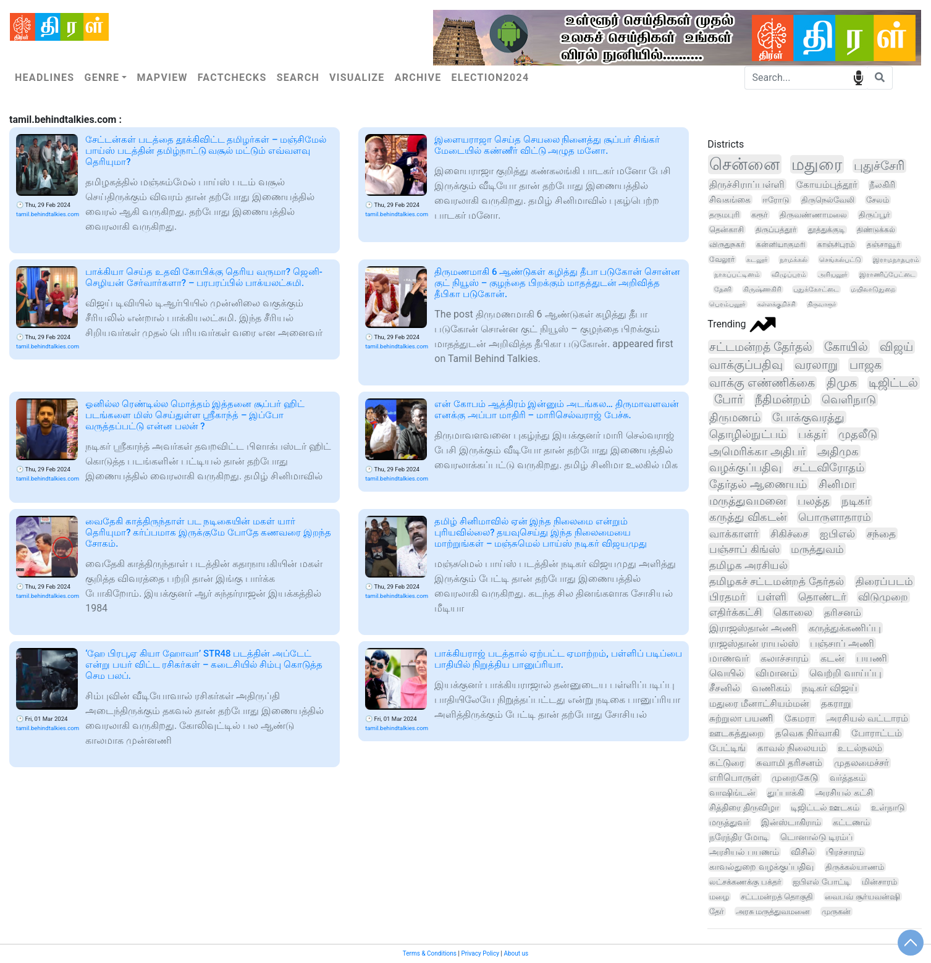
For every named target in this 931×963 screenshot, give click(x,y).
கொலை (792, 612)
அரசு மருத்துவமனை (773, 911)
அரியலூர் (833, 275)
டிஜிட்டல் (893, 383)
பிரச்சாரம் (845, 852)
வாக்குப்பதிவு (746, 365)
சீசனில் (724, 688)
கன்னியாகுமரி (781, 244)
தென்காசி (726, 229)
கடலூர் (757, 259)
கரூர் (759, 214)
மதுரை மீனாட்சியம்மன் (759, 703)
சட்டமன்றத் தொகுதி (777, 896)
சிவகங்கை (730, 199)
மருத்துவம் (817, 549)
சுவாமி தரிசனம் (789, 762)
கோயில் (846, 347)
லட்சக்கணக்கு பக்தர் (745, 881)
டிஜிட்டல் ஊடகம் (825, 807)
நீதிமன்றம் (782, 399)
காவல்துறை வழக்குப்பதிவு (761, 867)
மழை (719, 896)
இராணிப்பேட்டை (887, 275)
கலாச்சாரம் (784, 658)
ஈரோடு (776, 199)
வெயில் (726, 673)
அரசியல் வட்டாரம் (867, 718)
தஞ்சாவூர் (883, 244)
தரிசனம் (842, 612)
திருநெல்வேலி (827, 199)
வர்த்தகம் (848, 778)
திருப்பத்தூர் (776, 229)
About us (515, 953)
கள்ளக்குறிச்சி (776, 304)
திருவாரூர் (821, 304)
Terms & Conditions (430, 953)
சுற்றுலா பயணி (741, 718)
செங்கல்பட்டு (840, 259)
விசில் (803, 852)
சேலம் (877, 199)
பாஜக (865, 365)
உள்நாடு (888, 807)
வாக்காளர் (734, 534)
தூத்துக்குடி (826, 229)
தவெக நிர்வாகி (807, 733)
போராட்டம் (876, 733)
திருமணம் (734, 417)
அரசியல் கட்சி (844, 792)
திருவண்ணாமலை (813, 214)
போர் (728, 399)
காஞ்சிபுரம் (836, 244)
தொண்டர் (822, 597)
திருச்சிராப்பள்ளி (747, 184)
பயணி (871, 658)
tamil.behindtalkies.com (47, 214)
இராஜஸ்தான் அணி (753, 628)
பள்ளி (771, 597)
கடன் (832, 658)
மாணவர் (729, 658)
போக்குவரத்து (808, 417)
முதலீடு (857, 433)
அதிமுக (838, 451)
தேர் (716, 911)
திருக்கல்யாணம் (854, 867)
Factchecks (232, 77)
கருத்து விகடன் (747, 517)
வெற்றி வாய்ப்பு (845, 673)
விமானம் (777, 673)
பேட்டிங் (727, 748)
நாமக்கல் (793, 259)
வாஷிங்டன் (732, 793)
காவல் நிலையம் (791, 748)
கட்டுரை (726, 762)
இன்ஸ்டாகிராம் (791, 822)
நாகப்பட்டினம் (737, 275)
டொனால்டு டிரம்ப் (816, 837)
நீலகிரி (882, 185)
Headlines (44, 77)
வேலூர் (722, 259)
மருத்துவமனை (747, 501)
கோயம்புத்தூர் (826, 184)
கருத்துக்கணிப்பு (845, 628)
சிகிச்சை (789, 534)
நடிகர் (855, 501)
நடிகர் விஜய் (829, 688)
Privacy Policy (480, 953)
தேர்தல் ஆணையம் (757, 483)
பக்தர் (812, 433)
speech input (858, 76)
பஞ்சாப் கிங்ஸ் (744, 549)
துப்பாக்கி (785, 792)
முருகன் (836, 911)
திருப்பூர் (874, 214)
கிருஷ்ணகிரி (762, 289)
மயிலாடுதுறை (873, 289)
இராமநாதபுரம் (896, 259)
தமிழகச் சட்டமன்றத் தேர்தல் (776, 581)
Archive (418, 77)
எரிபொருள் (734, 777)
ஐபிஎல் (837, 534)
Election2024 (490, 77)
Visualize (357, 77)
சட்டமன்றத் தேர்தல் (760, 347)
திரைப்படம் (884, 581)
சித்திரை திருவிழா (744, 807)
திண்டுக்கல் (876, 229)
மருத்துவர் (729, 822)
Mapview (162, 77)
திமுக (842, 383)
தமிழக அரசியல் (748, 565)
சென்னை (744, 164)
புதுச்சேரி (879, 166)
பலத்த (814, 501)
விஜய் (896, 347)
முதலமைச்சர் (861, 762)
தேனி (722, 289)
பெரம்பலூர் (727, 304)
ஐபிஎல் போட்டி (821, 881)
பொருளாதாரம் (834, 517)
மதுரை (816, 164)
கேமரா (800, 718)
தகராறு (836, 703)
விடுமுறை (883, 597)
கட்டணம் (851, 822)
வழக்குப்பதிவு (745, 467)
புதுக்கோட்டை (816, 289)
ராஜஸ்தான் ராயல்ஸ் (753, 643)
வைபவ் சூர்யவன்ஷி (862, 896)
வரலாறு (816, 365)
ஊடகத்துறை (736, 733)
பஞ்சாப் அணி (842, 643)
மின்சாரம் (879, 881)
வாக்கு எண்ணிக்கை (762, 383)
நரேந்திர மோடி (738, 837)
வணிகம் (771, 688)
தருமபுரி (724, 214)
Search (298, 77)
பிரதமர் (727, 597)
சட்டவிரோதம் (828, 467)
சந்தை (881, 534)
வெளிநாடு (849, 399)
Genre (101, 77)
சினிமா (837, 483)
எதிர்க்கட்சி (735, 612)
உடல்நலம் (860, 748)
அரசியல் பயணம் (743, 852)
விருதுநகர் (726, 244)
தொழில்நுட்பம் (747, 433)
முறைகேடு (795, 778)
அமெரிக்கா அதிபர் (757, 451)
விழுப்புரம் (789, 275)
